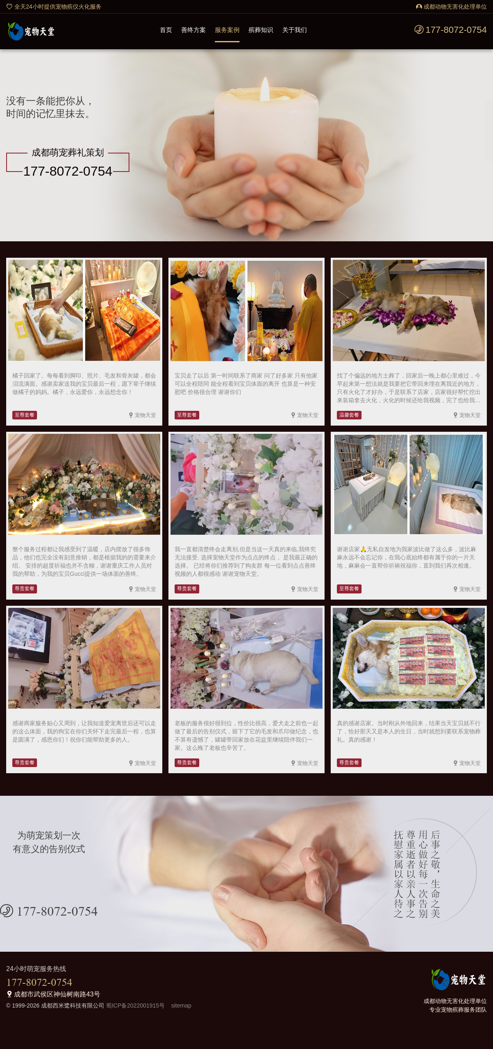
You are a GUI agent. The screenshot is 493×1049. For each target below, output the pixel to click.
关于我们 (294, 29)
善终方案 (193, 29)
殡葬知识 (261, 29)
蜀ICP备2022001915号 (134, 1005)
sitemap (178, 1005)
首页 (166, 29)
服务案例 (227, 29)
